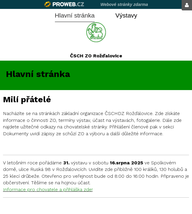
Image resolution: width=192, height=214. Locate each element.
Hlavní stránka (75, 15)
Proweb (64, 4)
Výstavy (126, 15)
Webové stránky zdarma (124, 4)
